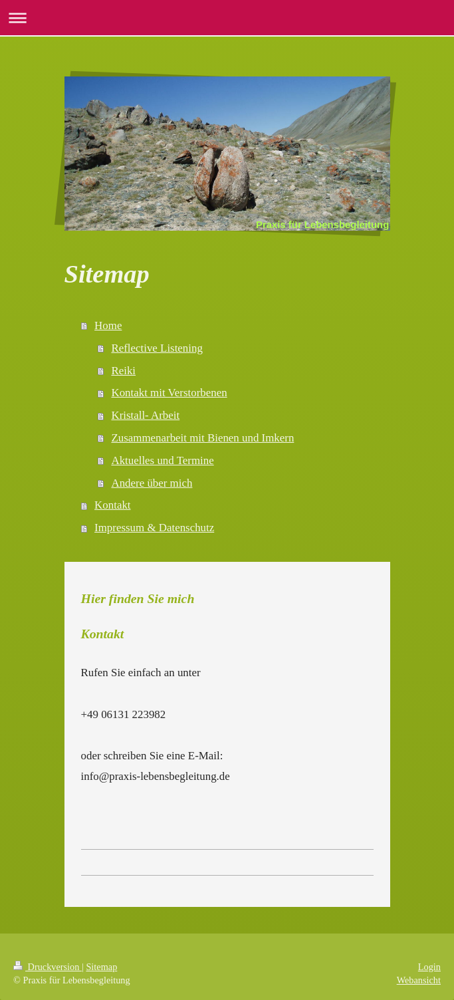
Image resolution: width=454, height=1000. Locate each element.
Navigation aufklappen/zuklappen (227, 17)
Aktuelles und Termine (162, 460)
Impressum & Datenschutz (154, 527)
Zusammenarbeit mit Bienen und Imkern (202, 438)
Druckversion (47, 966)
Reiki (123, 370)
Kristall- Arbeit (145, 415)
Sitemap (101, 966)
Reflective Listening (156, 348)
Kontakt (112, 505)
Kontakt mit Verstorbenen (169, 392)
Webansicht (419, 980)
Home (108, 325)
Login (429, 966)
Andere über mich (151, 483)
